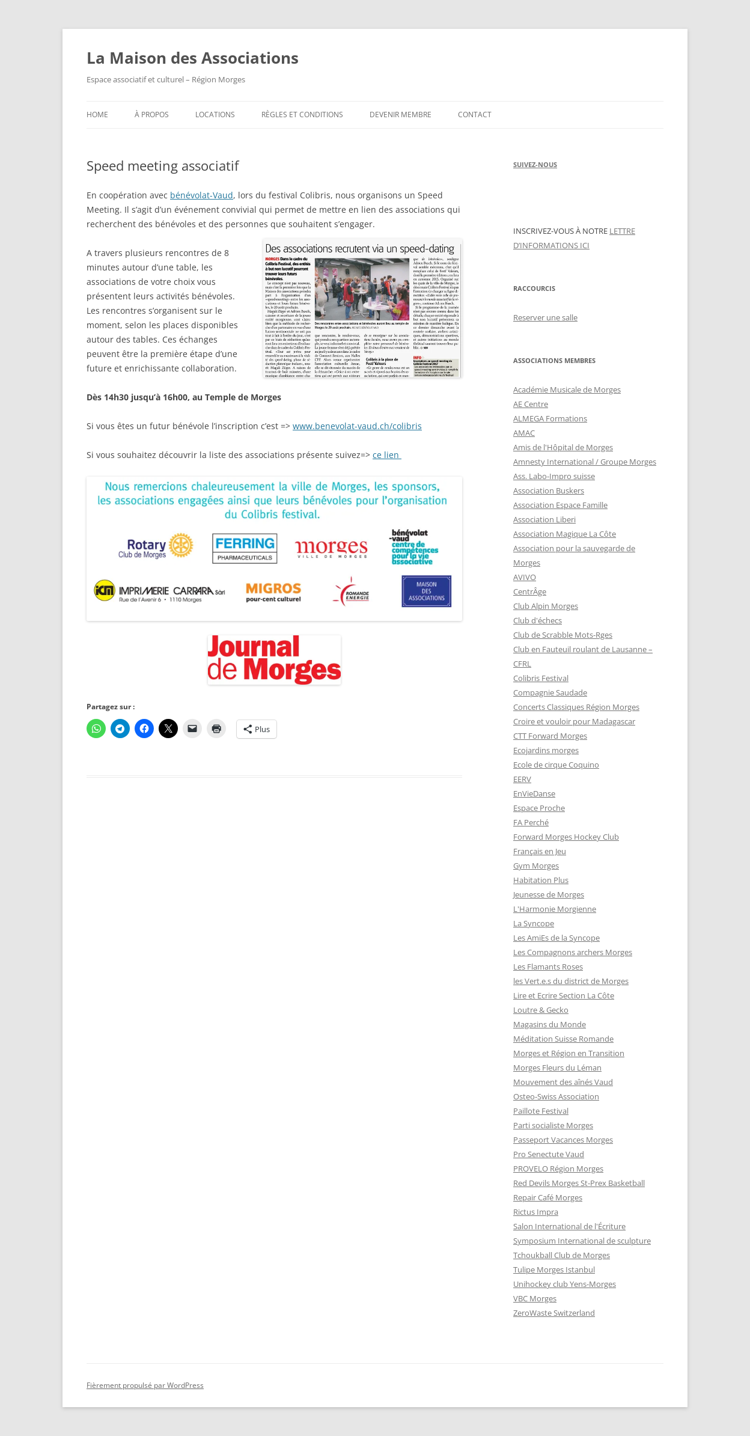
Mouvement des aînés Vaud (563, 1082)
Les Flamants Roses (548, 966)
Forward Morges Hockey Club (566, 836)
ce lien (387, 454)
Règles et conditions (302, 114)
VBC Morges (534, 1298)
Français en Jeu (539, 851)
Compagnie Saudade (550, 692)
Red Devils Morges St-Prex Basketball (579, 1183)
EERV (522, 779)
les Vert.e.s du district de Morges (571, 981)
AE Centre (530, 404)
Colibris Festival (541, 678)
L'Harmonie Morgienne (554, 908)
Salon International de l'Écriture (569, 1226)
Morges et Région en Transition (568, 1053)
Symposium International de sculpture (582, 1240)
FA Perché (531, 822)
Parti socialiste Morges (553, 1125)
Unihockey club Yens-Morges (564, 1284)
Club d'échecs (537, 620)
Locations (215, 114)
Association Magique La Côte (564, 533)
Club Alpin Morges (545, 605)
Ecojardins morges (546, 750)
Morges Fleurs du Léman (557, 1067)
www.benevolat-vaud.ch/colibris (357, 426)
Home (97, 114)
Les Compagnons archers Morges (572, 952)
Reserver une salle (545, 317)
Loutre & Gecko (541, 1009)
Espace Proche (539, 807)
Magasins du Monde (549, 1024)
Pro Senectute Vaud (548, 1154)
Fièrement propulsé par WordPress (145, 1385)
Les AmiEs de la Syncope (556, 937)
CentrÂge (529, 591)
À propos (152, 114)
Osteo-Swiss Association (556, 1096)
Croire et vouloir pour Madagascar (574, 721)
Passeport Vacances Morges (563, 1139)
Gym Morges (536, 865)
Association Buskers (548, 490)
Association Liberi (544, 519)
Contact (475, 114)
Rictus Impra (535, 1211)
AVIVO (524, 577)
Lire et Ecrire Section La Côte (563, 995)
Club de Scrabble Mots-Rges (562, 634)
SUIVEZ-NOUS (535, 164)
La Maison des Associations (193, 58)
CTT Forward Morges (550, 735)
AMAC (524, 432)
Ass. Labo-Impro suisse (554, 476)
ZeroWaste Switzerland (554, 1312)
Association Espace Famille (560, 505)
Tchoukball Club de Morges (561, 1255)
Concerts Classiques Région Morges (576, 706)
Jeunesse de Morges (548, 894)
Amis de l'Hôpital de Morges (563, 447)
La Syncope (533, 923)
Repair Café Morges (547, 1197)
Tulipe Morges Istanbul (554, 1269)
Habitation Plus (541, 880)
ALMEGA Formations (550, 418)
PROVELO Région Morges (558, 1168)
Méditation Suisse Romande (563, 1038)
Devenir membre (400, 114)
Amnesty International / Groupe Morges (584, 461)
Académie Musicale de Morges (567, 389)
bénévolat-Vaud (201, 195)
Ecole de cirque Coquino (556, 764)
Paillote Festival (541, 1110)
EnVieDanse (534, 793)
